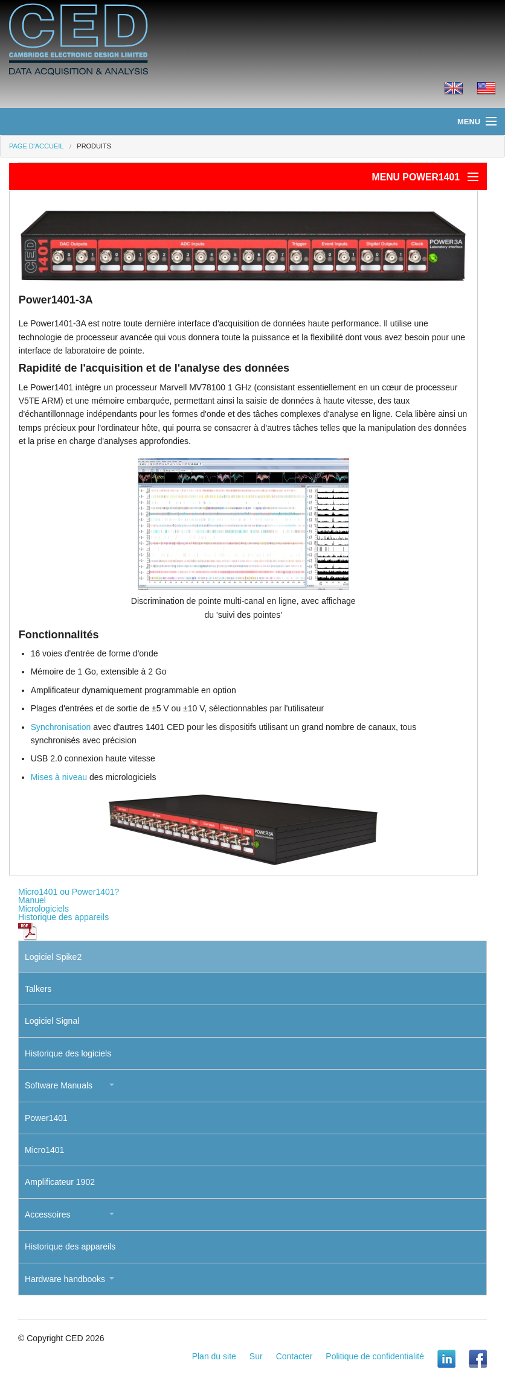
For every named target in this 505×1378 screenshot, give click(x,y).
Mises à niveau (59, 777)
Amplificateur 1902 (60, 1182)
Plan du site (214, 1356)
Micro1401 (44, 1150)
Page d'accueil (36, 146)
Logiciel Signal (52, 1021)
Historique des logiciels (68, 1053)
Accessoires (47, 1214)
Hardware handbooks (65, 1279)
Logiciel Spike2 (53, 957)
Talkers (38, 989)
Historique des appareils (63, 917)
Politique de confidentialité (375, 1356)
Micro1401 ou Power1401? (68, 892)
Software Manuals (58, 1085)
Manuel (32, 900)
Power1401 (46, 1118)
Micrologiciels (43, 908)
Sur (256, 1356)
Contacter (294, 1356)
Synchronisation (61, 727)
